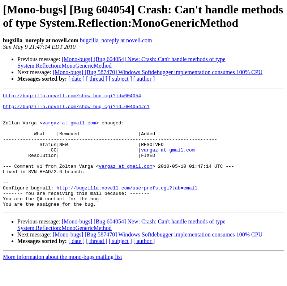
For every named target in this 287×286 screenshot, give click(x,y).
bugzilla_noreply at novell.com (116, 40)
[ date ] (76, 79)
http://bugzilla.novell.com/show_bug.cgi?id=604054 (72, 96)
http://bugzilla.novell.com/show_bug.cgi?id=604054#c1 (76, 109)
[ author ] (144, 79)
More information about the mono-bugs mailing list (62, 280)
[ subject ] (120, 79)
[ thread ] (96, 79)
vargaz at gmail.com (69, 129)
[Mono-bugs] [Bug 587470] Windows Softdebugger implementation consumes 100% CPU (157, 72)
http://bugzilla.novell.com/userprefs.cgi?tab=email (126, 207)
